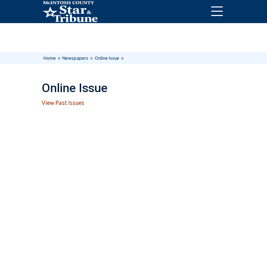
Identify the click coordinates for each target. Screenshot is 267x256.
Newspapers (75, 57)
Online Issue (107, 57)
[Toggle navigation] (216, 11)
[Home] (70, 11)
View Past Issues (63, 103)
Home (49, 57)
